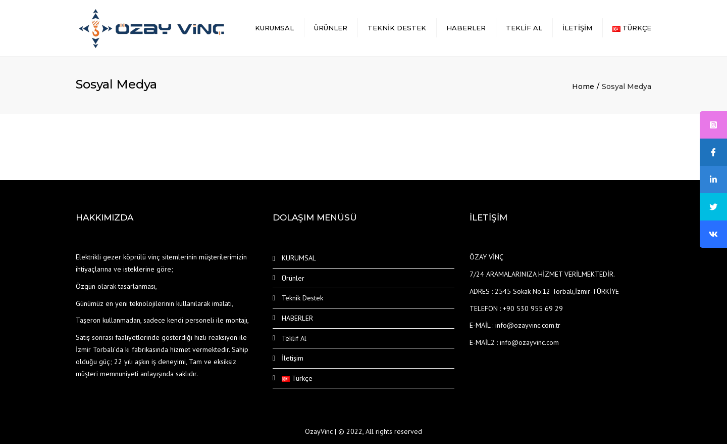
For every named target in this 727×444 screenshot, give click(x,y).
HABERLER (466, 28)
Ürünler (330, 28)
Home (583, 86)
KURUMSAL (274, 28)
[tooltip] (713, 125)
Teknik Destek (397, 28)
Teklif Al (524, 28)
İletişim (577, 28)
